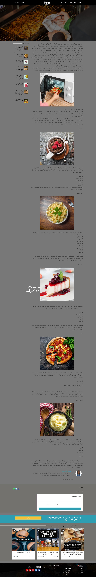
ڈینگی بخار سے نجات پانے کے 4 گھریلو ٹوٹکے (18, 100)
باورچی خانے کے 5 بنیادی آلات (23, 552)
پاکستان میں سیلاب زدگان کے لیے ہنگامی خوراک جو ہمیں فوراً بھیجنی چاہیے (19, 92)
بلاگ (71, 3)
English (22, 2)
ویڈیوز (66, 3)
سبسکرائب (28, 518)
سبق (75, 3)
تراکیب (79, 3)
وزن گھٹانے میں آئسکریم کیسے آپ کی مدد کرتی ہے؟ (19, 84)
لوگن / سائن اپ (16, 2)
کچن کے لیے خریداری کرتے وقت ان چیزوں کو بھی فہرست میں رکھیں (48, 553)
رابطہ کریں (68, 574)
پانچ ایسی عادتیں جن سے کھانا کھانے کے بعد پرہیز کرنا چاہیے (19, 48)
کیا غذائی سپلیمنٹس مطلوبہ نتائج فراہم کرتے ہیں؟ (19, 77)
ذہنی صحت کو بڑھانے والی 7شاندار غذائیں (19, 61)
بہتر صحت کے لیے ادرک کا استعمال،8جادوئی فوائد (19, 68)
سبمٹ (60, 509)
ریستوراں (60, 3)
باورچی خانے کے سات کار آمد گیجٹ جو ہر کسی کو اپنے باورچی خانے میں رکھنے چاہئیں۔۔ (72, 553)
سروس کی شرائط (67, 570)
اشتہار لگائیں (68, 568)
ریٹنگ (57, 504)
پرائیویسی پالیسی (67, 572)
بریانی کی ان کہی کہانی (19, 55)
